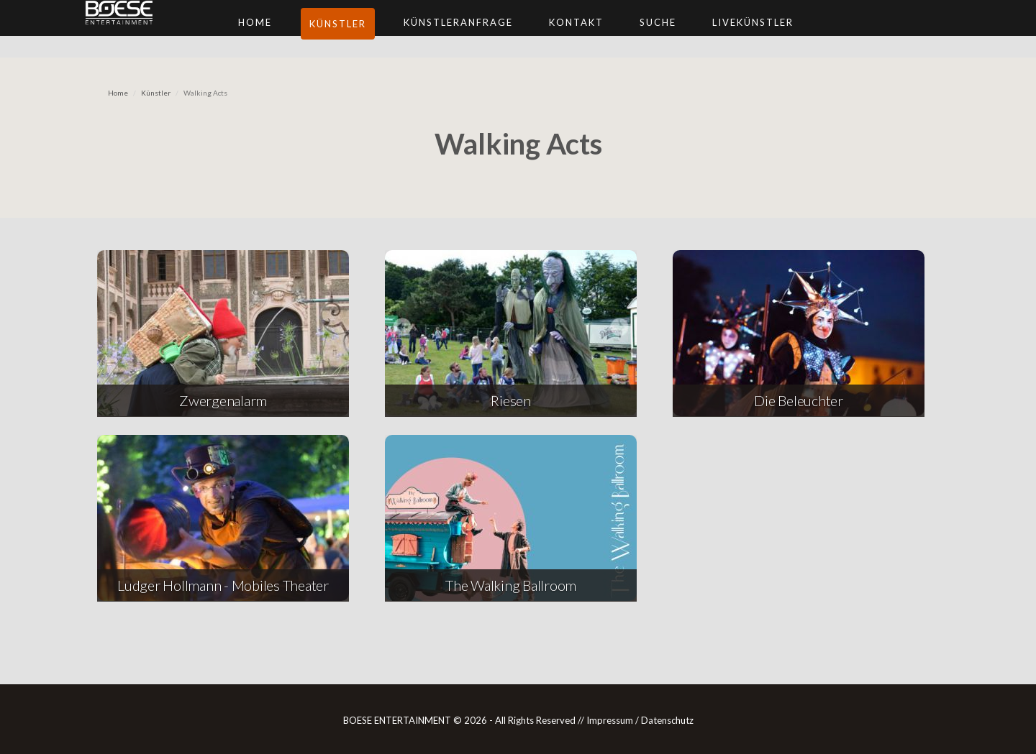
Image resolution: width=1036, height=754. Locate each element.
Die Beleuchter (798, 400)
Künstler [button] (401, 37)
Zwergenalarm (223, 400)
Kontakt (639, 36)
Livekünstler (816, 36)
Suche (721, 36)
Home (318, 36)
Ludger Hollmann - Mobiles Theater (223, 585)
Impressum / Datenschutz (640, 720)
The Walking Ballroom (510, 585)
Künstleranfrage (521, 36)
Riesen (511, 400)
